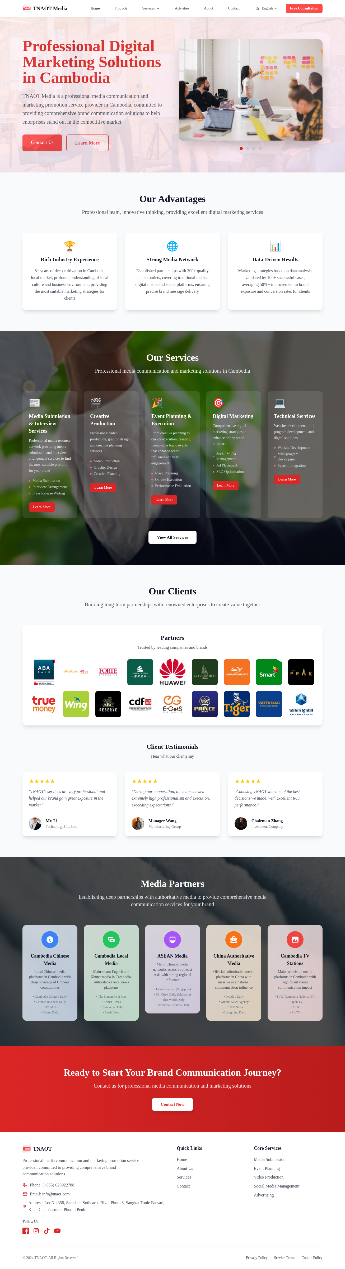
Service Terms (284, 1258)
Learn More (41, 507)
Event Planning (267, 1168)
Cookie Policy (312, 1258)
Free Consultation (304, 8)
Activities (182, 8)
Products (120, 8)
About (208, 8)
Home (95, 8)
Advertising (264, 1195)
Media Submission (270, 1159)
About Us (185, 1168)
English (266, 8)
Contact (234, 8)
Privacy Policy (257, 1258)
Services (151, 8)
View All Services (172, 537)
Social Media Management (276, 1186)
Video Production (268, 1177)
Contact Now (172, 1104)
